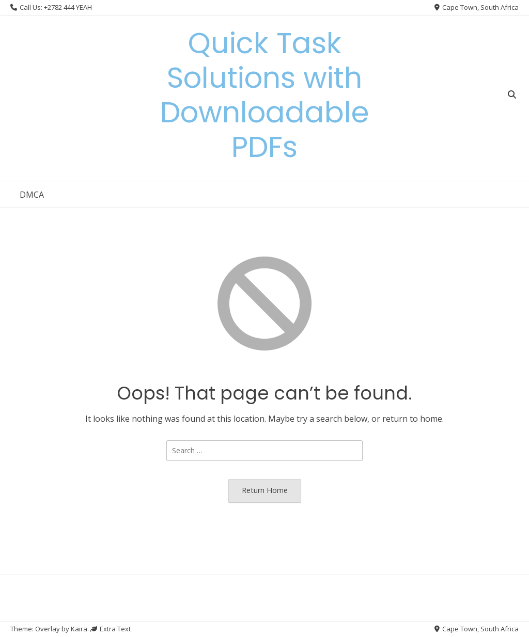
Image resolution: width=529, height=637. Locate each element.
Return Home (265, 490)
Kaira (79, 628)
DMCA (32, 194)
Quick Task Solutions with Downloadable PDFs (264, 95)
